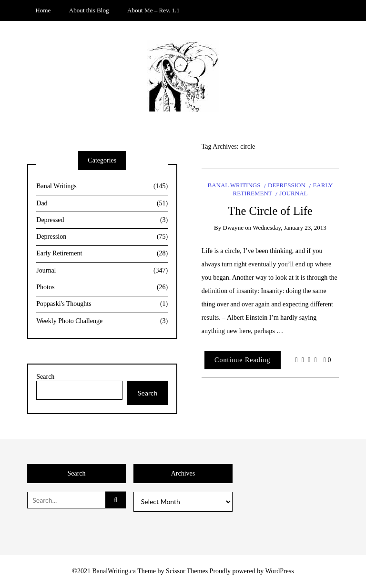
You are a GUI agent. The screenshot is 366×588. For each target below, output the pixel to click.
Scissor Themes (187, 571)
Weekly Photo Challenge (102, 321)
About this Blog (89, 10)
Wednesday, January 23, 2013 (289, 227)
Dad (102, 204)
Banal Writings (233, 185)
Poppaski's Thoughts (102, 304)
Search (45, 376)
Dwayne (233, 227)
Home (43, 10)
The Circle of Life (270, 210)
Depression (286, 185)
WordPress (279, 571)
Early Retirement (102, 254)
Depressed (102, 220)
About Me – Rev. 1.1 (153, 10)
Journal (293, 193)
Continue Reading (242, 360)
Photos (102, 288)
